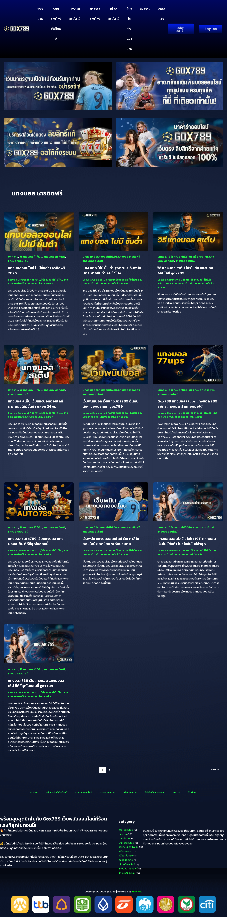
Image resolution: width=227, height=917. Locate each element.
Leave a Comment (19, 280)
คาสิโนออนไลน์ (127, 830)
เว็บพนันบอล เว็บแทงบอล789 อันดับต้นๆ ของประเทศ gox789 (113, 405)
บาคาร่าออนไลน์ (95, 14)
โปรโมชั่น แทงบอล (129, 29)
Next (214, 772)
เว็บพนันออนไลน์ (127, 864)
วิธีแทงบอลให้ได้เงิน (31, 257)
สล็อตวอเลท (202, 257)
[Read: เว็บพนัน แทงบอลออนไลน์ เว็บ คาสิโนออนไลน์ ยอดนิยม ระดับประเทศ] (113, 503)
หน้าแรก (40, 14)
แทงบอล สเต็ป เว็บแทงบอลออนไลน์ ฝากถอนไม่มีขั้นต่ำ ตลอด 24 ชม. (37, 405)
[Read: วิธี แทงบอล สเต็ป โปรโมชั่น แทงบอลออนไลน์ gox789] (188, 231)
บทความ (145, 9)
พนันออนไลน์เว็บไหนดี (56, 24)
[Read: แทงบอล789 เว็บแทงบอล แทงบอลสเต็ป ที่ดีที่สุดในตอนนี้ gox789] (39, 645)
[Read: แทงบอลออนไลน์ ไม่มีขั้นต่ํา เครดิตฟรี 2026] (39, 231)
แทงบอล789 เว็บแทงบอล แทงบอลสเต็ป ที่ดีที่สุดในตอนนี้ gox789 (38, 685)
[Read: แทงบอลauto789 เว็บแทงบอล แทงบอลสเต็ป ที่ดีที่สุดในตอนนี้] (39, 503)
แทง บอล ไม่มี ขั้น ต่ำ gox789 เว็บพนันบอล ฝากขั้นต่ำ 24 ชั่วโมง (110, 271)
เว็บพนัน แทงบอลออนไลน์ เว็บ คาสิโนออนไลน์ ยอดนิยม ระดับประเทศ (113, 543)
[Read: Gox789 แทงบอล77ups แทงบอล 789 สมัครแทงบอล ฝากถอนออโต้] (188, 365)
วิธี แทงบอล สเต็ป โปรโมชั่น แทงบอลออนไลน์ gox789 (187, 271)
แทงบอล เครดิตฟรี (56, 257)
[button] (81, 19)
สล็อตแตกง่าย (127, 860)
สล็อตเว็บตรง (126, 855)
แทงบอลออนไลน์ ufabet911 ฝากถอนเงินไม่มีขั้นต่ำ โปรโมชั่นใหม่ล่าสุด (187, 543)
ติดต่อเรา (161, 14)
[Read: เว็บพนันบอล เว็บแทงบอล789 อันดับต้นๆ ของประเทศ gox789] (113, 365)
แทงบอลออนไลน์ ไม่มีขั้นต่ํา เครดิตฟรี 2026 (36, 271)
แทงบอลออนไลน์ (75, 14)
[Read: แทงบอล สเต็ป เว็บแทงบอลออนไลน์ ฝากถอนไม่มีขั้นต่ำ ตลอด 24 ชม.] (39, 365)
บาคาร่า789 (125, 838)
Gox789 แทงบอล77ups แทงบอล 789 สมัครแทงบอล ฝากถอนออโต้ (185, 405)
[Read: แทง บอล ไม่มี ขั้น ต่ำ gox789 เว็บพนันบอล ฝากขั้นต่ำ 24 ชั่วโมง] (113, 231)
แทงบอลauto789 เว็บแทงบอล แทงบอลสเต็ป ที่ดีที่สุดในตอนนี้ (38, 543)
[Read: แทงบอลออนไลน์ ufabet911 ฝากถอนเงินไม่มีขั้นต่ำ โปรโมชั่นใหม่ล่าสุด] (188, 503)
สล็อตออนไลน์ (113, 14)
